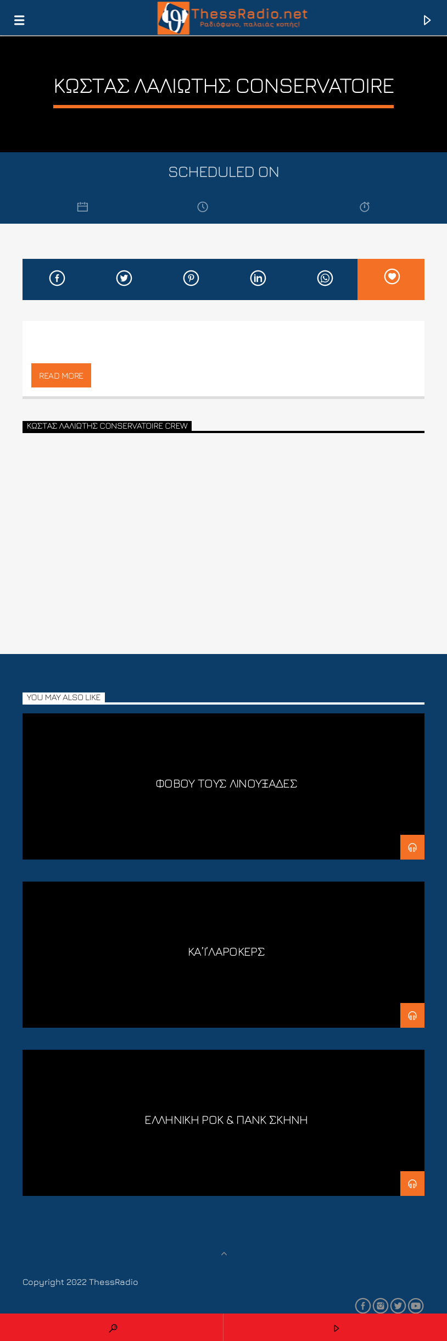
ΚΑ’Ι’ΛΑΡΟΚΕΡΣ (226, 951)
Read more (61, 375)
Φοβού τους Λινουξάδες (226, 782)
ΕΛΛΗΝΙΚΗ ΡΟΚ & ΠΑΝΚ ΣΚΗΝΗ (226, 1119)
